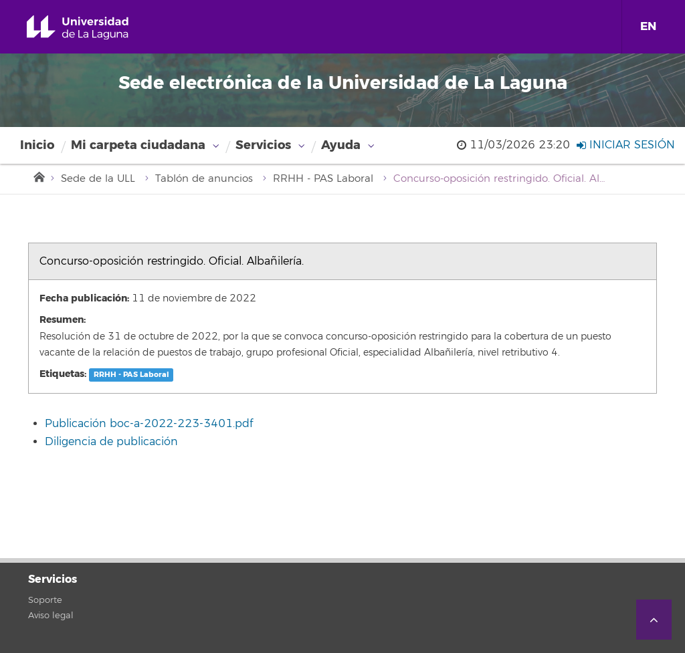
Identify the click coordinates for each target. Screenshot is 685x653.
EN (648, 26)
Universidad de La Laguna (93, 27)
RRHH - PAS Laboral (323, 178)
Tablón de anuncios (204, 178)
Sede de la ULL (98, 178)
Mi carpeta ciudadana (138, 145)
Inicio (37, 145)
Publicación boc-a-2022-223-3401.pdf (149, 423)
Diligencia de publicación (111, 441)
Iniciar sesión (626, 145)
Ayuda (341, 145)
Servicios (263, 145)
